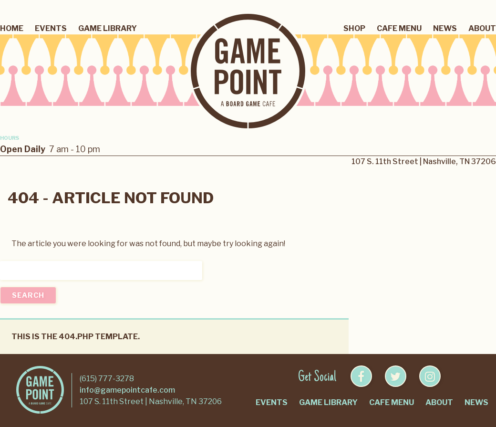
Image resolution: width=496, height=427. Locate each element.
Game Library (107, 28)
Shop (354, 28)
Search (28, 295)
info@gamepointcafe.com (127, 390)
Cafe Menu (399, 28)
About (482, 28)
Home (11, 28)
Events (51, 28)
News (445, 28)
